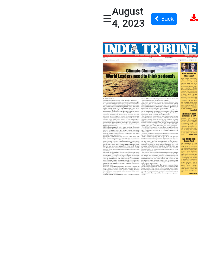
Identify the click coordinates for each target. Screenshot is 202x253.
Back (164, 18)
